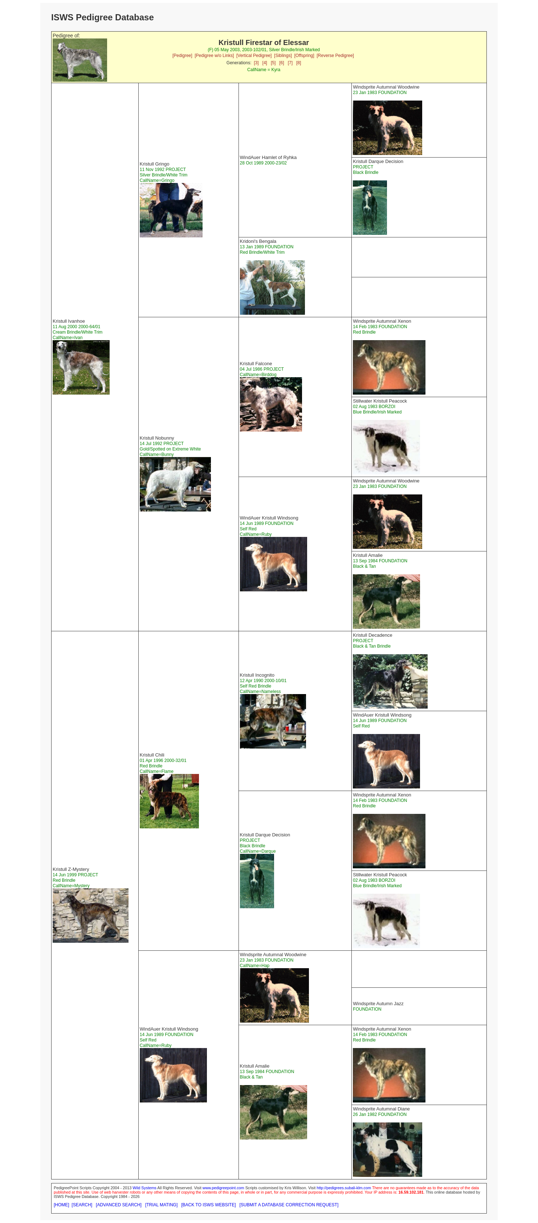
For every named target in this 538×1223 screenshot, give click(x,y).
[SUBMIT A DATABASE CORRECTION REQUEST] (289, 1204)
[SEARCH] (82, 1204)
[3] (256, 62)
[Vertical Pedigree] (254, 55)
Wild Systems (144, 1188)
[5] (273, 62)
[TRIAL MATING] (161, 1204)
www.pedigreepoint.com (223, 1188)
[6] (281, 62)
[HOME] (61, 1204)
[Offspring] (304, 55)
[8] (298, 62)
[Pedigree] (182, 55)
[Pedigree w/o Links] (214, 55)
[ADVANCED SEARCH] (119, 1204)
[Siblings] (283, 55)
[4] (264, 62)
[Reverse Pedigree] (335, 55)
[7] (290, 62)
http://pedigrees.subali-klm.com (344, 1188)
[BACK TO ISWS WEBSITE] (208, 1204)
